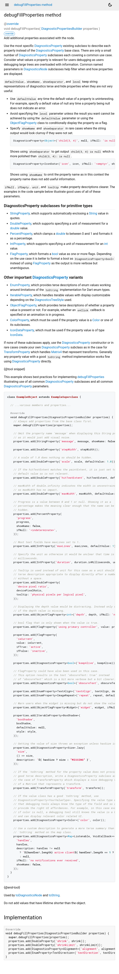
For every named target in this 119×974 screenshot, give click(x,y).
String (93, 213)
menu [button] (7, 5)
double (14, 228)
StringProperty (20, 213)
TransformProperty (17, 352)
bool (55, 254)
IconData (16, 335)
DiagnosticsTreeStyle (49, 300)
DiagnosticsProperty (48, 46)
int (106, 244)
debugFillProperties (90, 377)
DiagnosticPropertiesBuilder (61, 29)
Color (96, 320)
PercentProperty (21, 234)
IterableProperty (21, 295)
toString (54, 895)
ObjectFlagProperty (23, 123)
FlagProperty (19, 254)
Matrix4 (56, 352)
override (13, 24)
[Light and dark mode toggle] (110, 5)
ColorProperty (19, 320)
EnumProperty (20, 285)
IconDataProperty (22, 330)
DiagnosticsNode (35, 69)
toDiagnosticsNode (29, 895)
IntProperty (17, 244)
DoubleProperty (20, 223)
